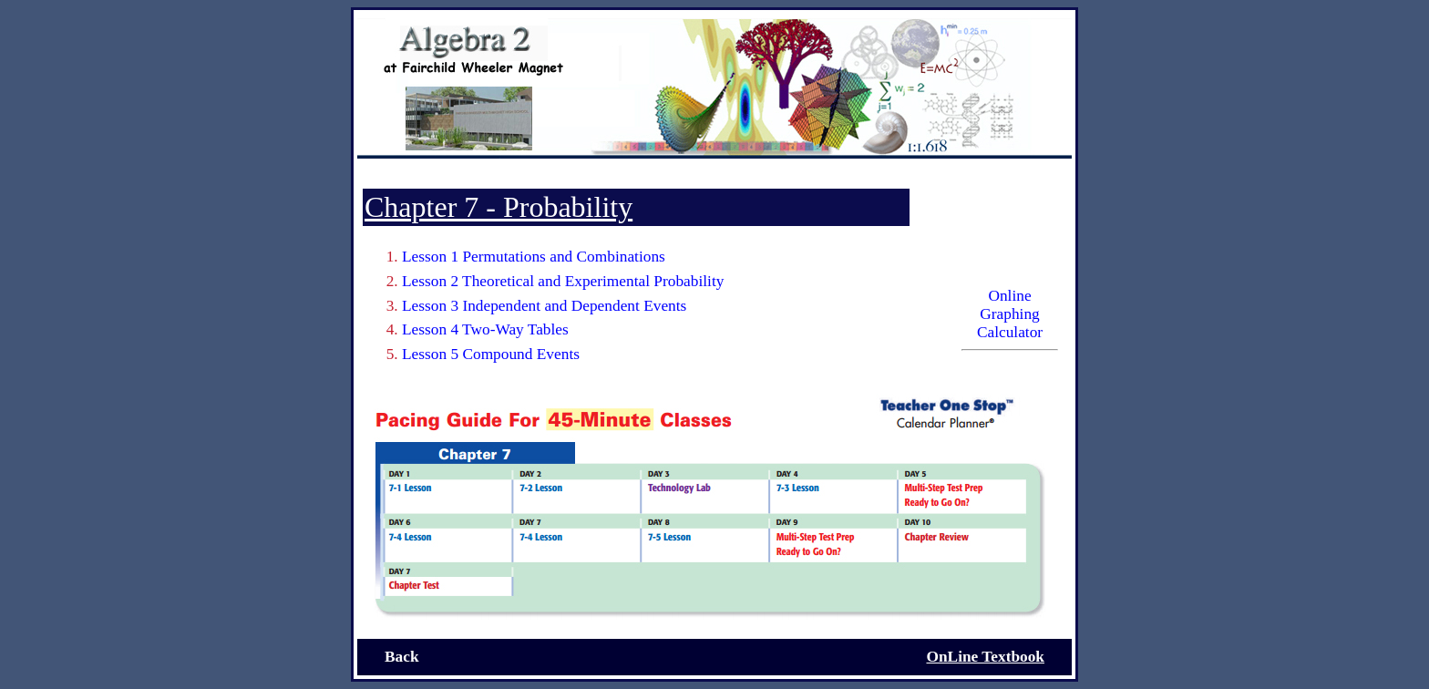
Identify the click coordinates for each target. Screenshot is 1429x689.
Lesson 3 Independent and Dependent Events (544, 305)
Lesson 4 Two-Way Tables (485, 329)
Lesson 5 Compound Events (491, 354)
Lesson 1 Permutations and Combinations (533, 256)
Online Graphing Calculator (1010, 314)
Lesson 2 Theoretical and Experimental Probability (563, 281)
